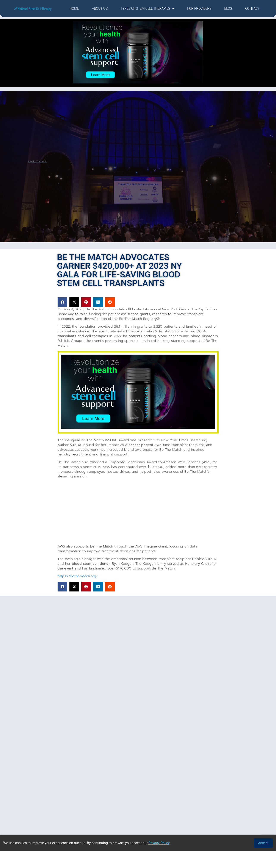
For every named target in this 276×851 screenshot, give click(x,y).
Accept (263, 843)
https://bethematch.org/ (78, 576)
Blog (228, 8)
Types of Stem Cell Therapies (147, 8)
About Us (99, 8)
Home (74, 8)
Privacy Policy (158, 843)
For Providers (199, 8)
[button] (62, 302)
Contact (252, 8)
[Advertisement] (138, 512)
